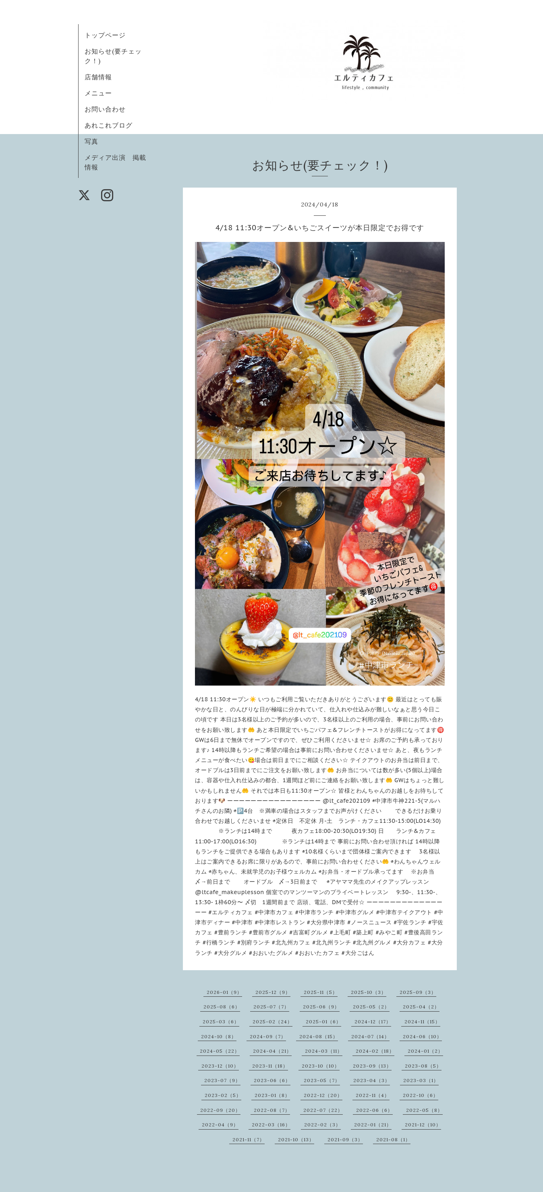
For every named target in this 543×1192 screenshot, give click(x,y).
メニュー (98, 93)
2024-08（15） (318, 1036)
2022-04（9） (220, 1125)
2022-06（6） (374, 1110)
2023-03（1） (421, 1080)
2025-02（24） (272, 1021)
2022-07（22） (323, 1110)
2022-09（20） (220, 1110)
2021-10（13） (296, 1139)
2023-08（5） (423, 1066)
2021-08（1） (393, 1139)
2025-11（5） (321, 992)
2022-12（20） (323, 1095)
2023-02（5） (223, 1095)
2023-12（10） (220, 1066)
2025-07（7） (271, 1007)
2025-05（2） (371, 1007)
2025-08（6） (221, 1007)
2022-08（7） (272, 1110)
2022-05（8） (424, 1110)
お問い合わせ (105, 109)
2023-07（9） (222, 1080)
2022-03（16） (271, 1125)
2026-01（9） (224, 992)
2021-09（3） (345, 1139)
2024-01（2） (425, 1051)
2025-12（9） (272, 992)
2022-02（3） (322, 1125)
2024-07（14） (370, 1036)
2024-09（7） (268, 1036)
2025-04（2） (421, 1007)
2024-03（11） (323, 1051)
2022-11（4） (373, 1095)
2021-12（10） (423, 1125)
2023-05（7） (322, 1080)
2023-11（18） (270, 1066)
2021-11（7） (248, 1139)
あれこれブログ (109, 125)
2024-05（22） (220, 1051)
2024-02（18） (375, 1051)
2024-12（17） (372, 1021)
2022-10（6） (420, 1095)
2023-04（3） (371, 1080)
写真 (91, 141)
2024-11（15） (422, 1021)
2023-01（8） (272, 1095)
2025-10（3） (368, 992)
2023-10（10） (321, 1066)
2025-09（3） (418, 992)
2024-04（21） (272, 1051)
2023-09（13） (372, 1066)
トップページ (105, 35)
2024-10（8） (218, 1036)
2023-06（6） (272, 1080)
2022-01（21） (373, 1125)
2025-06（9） (321, 1007)
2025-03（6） (221, 1021)
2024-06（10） (422, 1036)
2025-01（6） (323, 1021)
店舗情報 (98, 77)
